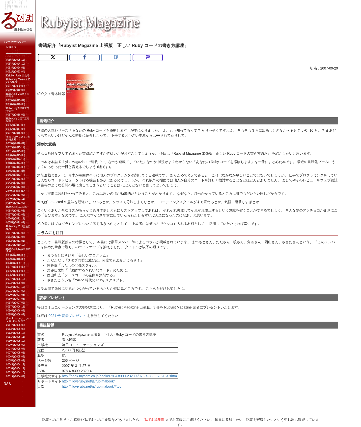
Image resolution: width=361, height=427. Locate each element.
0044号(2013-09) (15, 179)
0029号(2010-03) (15, 259)
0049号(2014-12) (15, 159)
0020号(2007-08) (15, 294)
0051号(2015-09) (15, 151)
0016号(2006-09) (15, 310)
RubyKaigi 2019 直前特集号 (17, 95)
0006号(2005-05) (15, 356)
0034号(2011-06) (15, 233)
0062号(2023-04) (15, 71)
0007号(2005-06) (15, 352)
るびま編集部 (154, 420)
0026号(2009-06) (15, 271)
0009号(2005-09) (15, 344)
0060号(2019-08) (15, 90)
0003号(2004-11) (15, 368)
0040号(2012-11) (15, 198)
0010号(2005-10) (15, 340)
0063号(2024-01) (15, 67)
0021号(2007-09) (15, 290)
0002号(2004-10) (15, 372)
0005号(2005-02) (15, 360)
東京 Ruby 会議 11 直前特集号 (18, 138)
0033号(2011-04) (15, 237)
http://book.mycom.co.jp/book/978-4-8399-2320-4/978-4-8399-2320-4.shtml (120, 376)
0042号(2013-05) (15, 187)
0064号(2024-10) (15, 63)
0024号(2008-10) (15, 279)
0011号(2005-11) (15, 336)
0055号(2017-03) (15, 129)
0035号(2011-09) (15, 222)
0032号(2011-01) (15, 240)
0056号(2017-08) (15, 125)
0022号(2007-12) (15, 286)
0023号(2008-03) (15, 283)
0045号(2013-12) (15, 175)
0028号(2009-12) (15, 263)
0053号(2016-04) (15, 143)
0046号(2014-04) (15, 171)
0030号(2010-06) (15, 255)
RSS (7, 384)
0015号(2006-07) (15, 314)
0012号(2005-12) (15, 333)
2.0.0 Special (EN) (16, 191)
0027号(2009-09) (15, 267)
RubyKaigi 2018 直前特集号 (17, 109)
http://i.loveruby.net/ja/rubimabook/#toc (91, 386)
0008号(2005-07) (15, 348)
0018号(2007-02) (15, 302)
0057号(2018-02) (15, 114)
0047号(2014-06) (15, 167)
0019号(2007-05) (15, 298)
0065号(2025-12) (15, 59)
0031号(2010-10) (15, 244)
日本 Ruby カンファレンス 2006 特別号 (18, 319)
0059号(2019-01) (15, 100)
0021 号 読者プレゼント (67, 316)
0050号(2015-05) (15, 155)
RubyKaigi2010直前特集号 (18, 250)
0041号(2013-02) (15, 194)
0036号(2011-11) (15, 218)
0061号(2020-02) (15, 86)
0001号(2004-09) (15, 376)
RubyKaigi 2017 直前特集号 (17, 119)
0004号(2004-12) (15, 364)
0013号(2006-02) (15, 329)
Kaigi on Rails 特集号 (17, 75)
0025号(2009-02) (15, 275)
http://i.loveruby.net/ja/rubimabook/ (88, 381)
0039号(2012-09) (15, 202)
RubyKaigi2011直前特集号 (18, 227)
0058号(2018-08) (15, 104)
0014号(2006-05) (15, 325)
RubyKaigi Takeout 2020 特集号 (18, 80)
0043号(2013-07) (15, 183)
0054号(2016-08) (15, 133)
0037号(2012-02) (15, 214)
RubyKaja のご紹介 (17, 206)
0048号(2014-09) (15, 163)
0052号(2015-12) (15, 147)
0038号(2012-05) (15, 210)
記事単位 (11, 47)
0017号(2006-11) (15, 306)
